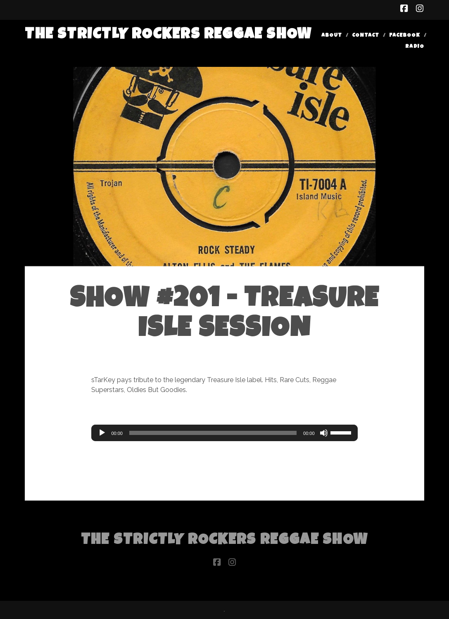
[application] (224, 433)
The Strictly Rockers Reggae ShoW (168, 35)
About (331, 35)
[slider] (213, 433)
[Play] (102, 433)
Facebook (404, 35)
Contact (365, 35)
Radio (414, 47)
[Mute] (324, 433)
